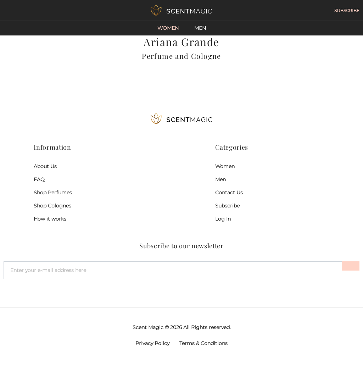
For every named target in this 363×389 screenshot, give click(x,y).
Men (200, 28)
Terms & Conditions (203, 343)
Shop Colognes (52, 205)
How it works (50, 219)
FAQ (39, 179)
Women (168, 28)
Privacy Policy (152, 343)
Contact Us (229, 192)
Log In (223, 219)
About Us (45, 166)
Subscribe (227, 205)
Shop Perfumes (53, 192)
